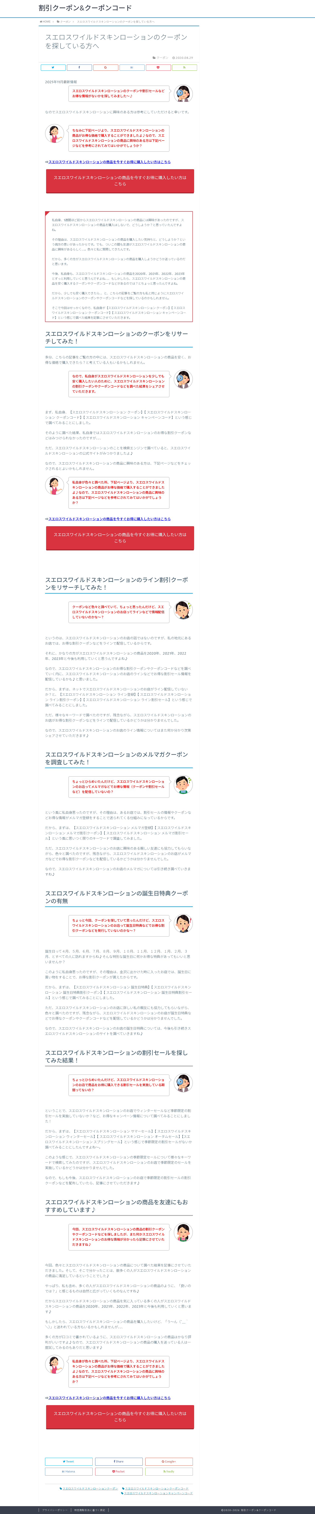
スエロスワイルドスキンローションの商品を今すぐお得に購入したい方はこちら (109, 162)
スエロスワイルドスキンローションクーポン (89, 1489)
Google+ (169, 1461)
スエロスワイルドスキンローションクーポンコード (155, 1489)
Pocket (118, 1471)
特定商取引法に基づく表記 (89, 1510)
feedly (169, 1471)
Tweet (69, 1461)
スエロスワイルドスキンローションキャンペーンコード (157, 1493)
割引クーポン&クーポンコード (85, 8)
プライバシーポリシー (55, 1510)
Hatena (69, 1471)
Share (119, 1461)
